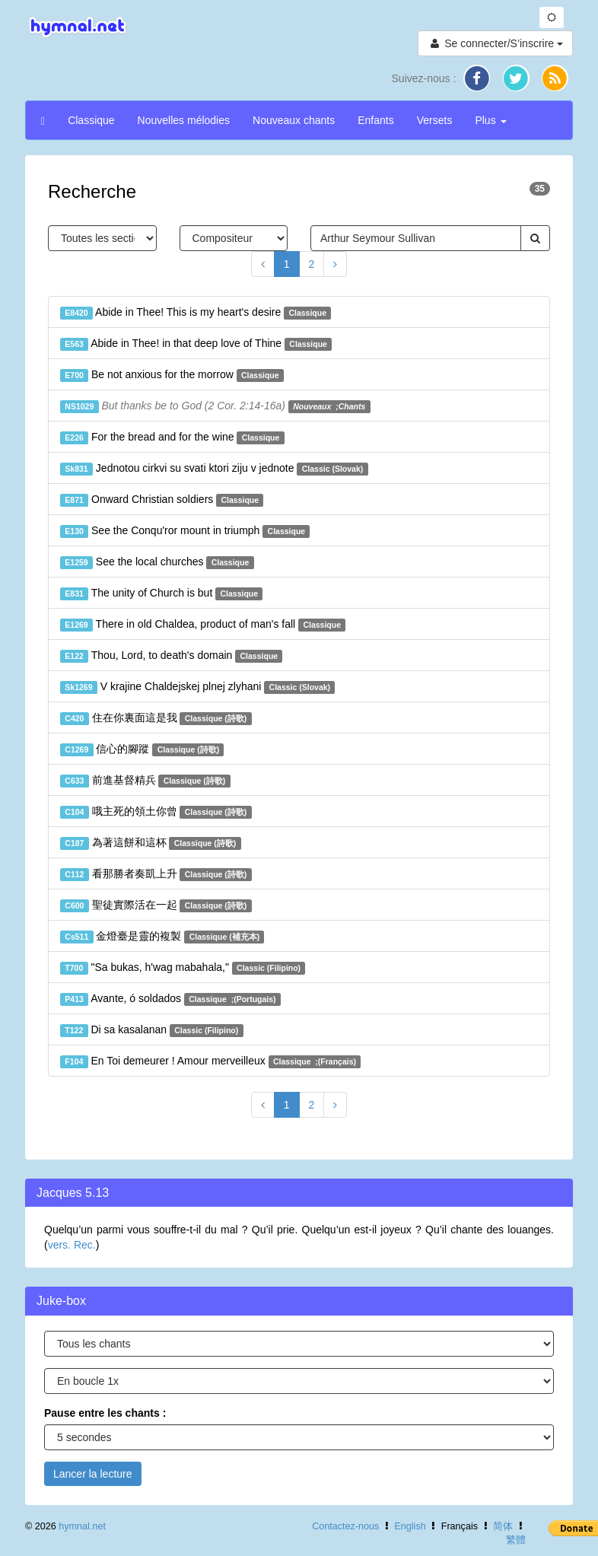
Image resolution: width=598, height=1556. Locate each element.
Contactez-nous (345, 1526)
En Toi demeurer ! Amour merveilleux (210, 1061)
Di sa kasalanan (151, 1030)
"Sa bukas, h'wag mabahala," (182, 968)
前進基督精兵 (145, 781)
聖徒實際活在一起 (156, 905)
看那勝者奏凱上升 (156, 874)
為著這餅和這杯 (150, 843)
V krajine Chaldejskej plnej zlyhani (197, 687)
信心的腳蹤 (142, 749)
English (409, 1526)
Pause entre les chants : (105, 1413)
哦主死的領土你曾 (156, 812)
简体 (503, 1526)
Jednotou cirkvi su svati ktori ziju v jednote (214, 469)
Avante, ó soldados (170, 999)
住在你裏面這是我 (156, 718)
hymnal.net (82, 1526)
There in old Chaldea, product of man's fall (202, 625)
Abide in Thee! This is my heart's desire (195, 313)
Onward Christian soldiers (161, 500)
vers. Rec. (72, 1245)
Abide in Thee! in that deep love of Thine (196, 344)
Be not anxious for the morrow (172, 375)
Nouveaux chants (294, 120)
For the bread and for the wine (172, 437)
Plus (490, 120)
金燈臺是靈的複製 (162, 936)
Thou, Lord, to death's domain (171, 656)
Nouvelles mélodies (184, 120)
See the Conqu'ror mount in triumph (185, 531)
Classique (91, 120)
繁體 (516, 1540)
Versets (435, 120)
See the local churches (157, 562)
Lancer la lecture (92, 1474)
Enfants (375, 120)
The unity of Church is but (161, 593)
